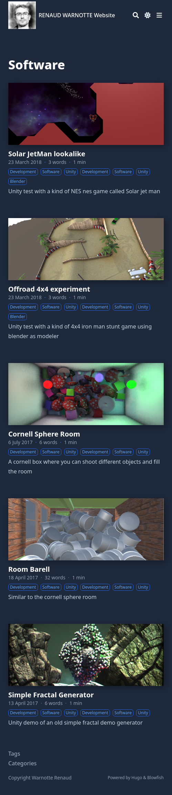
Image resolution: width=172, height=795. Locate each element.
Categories (22, 763)
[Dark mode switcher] (147, 15)
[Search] (136, 15)
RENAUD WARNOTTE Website (77, 15)
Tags (14, 753)
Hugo (136, 778)
